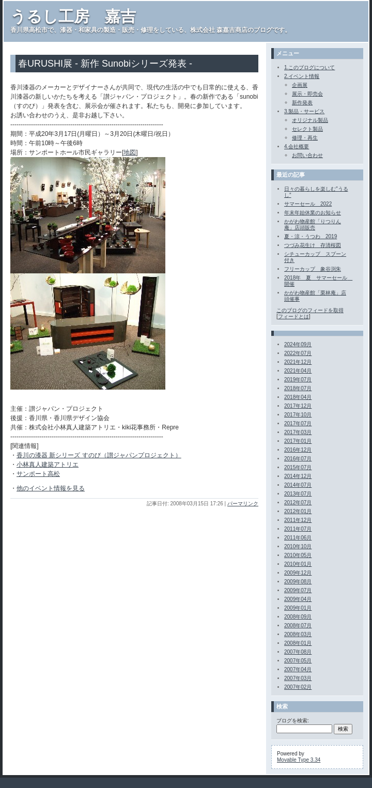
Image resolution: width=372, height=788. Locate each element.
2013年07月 (298, 494)
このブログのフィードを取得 (310, 310)
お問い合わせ (307, 155)
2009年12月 (298, 573)
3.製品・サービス (304, 111)
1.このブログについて (309, 67)
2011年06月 (298, 537)
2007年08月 (298, 652)
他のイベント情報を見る (51, 488)
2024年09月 (298, 344)
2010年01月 (298, 564)
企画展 (299, 85)
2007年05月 (298, 660)
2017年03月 (298, 432)
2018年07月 (298, 388)
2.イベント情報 (301, 76)
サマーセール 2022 (308, 204)
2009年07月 (298, 590)
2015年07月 (298, 467)
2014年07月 (298, 485)
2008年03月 (298, 634)
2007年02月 (298, 687)
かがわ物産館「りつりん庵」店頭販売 (312, 224)
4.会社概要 (296, 146)
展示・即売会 (307, 94)
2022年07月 (298, 353)
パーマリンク (242, 503)
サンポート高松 (38, 473)
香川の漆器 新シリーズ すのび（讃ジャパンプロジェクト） (99, 455)
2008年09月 (298, 617)
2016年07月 (298, 458)
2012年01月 (298, 511)
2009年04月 (298, 599)
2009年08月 (298, 581)
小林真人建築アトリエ (48, 464)
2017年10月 (298, 415)
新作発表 (302, 102)
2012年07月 (298, 502)
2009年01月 (298, 608)
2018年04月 (298, 397)
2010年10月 (298, 546)
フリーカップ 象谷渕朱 (312, 269)
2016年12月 (298, 450)
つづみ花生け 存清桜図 (312, 245)
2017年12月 (298, 406)
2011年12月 (298, 520)
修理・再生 (305, 138)
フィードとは (293, 316)
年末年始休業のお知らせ (312, 212)
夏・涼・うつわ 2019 (310, 236)
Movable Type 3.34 (298, 760)
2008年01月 (298, 643)
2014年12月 (298, 476)
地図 (129, 152)
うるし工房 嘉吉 (73, 16)
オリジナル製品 (310, 120)
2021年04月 (298, 371)
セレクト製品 (307, 129)
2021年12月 (298, 362)
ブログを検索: (292, 720)
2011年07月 (298, 529)
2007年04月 (298, 669)
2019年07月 (298, 379)
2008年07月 (298, 625)
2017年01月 (298, 441)
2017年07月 (298, 423)
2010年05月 (298, 555)
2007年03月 (298, 678)
